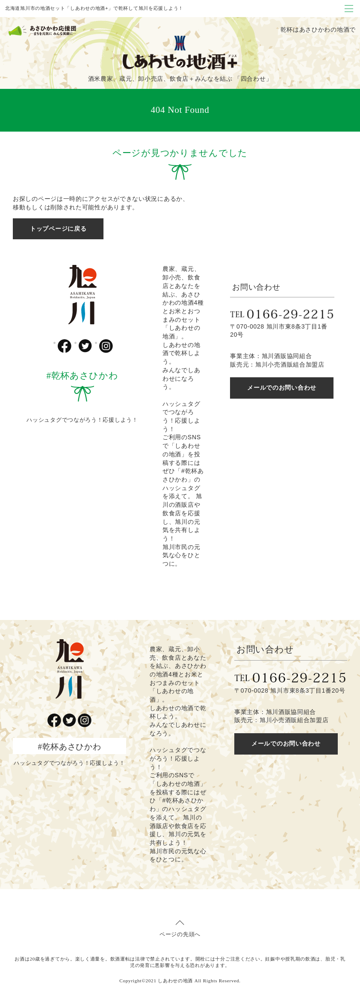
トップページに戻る (58, 228)
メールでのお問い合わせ (281, 387)
